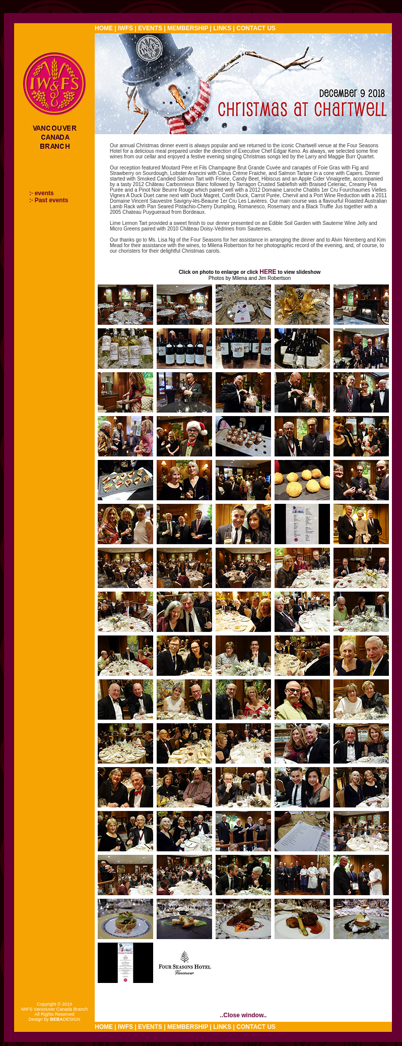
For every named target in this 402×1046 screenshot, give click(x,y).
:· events (41, 193)
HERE (267, 271)
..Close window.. (243, 1015)
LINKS (222, 28)
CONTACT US (256, 28)
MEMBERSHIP (187, 28)
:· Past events (48, 200)
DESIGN (65, 1019)
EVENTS (150, 28)
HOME (104, 28)
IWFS (125, 28)
